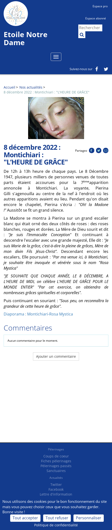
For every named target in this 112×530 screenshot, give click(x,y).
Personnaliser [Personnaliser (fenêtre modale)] (88, 518)
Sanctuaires (56, 470)
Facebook (56, 489)
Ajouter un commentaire (56, 356)
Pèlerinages (56, 449)
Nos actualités (30, 87)
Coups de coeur (56, 456)
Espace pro (100, 6)
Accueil (9, 87)
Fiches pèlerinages (56, 461)
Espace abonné (95, 18)
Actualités (56, 478)
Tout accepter (25, 518)
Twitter (56, 484)
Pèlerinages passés (56, 466)
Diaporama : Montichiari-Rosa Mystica (38, 314)
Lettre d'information (56, 494)
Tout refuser (57, 518)
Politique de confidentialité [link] (56, 525)
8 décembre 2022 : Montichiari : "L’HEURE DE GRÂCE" (46, 92)
